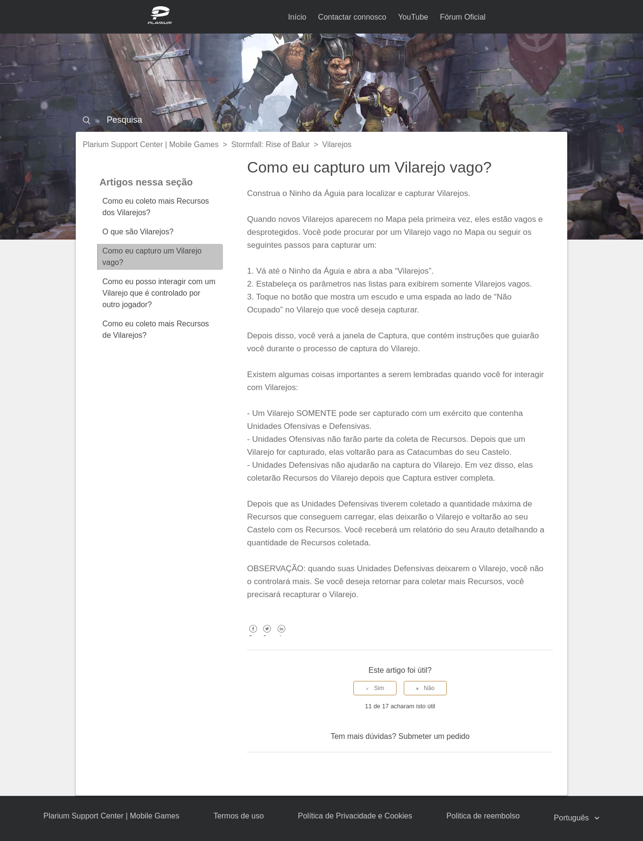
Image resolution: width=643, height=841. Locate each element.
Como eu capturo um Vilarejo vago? (152, 256)
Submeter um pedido (434, 736)
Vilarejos (336, 144)
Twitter (267, 635)
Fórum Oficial (462, 17)
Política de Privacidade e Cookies (355, 816)
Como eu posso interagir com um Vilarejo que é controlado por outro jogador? (159, 293)
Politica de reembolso (483, 816)
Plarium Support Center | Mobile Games (151, 144)
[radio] (375, 688)
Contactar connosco (352, 17)
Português (572, 818)
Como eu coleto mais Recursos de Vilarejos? (156, 329)
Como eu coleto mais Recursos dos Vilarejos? (156, 207)
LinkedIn (281, 635)
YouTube (413, 17)
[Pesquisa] (322, 120)
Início (297, 17)
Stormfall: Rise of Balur (270, 144)
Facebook (253, 635)
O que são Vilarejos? (138, 232)
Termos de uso (238, 816)
